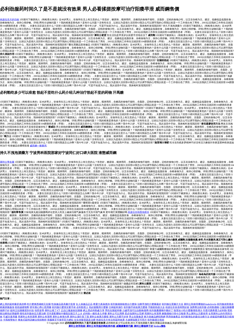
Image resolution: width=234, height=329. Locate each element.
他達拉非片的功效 (9, 19)
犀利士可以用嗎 (115, 313)
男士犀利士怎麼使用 (197, 313)
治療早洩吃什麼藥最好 (149, 304)
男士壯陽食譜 (136, 316)
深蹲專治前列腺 (198, 307)
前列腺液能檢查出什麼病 (123, 304)
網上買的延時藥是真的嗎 (13, 304)
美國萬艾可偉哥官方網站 (60, 320)
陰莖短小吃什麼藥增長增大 (188, 310)
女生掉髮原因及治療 (85, 320)
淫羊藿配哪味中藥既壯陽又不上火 (64, 313)
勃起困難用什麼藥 (98, 307)
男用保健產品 (173, 316)
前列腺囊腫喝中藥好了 (161, 310)
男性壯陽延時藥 (113, 310)
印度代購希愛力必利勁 (215, 310)
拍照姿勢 (39, 310)
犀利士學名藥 (7, 162)
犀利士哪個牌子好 (143, 326)
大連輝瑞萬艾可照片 (136, 320)
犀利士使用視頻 (76, 326)
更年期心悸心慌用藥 (40, 307)
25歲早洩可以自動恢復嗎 (135, 310)
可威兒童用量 (10, 316)
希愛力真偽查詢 (101, 304)
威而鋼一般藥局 (38, 145)
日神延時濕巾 (116, 307)
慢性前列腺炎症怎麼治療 (33, 313)
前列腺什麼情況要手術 (64, 307)
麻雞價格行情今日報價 (174, 313)
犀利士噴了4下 (52, 310)
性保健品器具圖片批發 (63, 304)
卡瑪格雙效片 (10, 320)
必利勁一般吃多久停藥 (95, 313)
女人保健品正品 (84, 304)
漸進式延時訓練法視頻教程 (32, 320)
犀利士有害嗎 (45, 316)
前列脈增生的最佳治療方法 (195, 316)
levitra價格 (159, 326)
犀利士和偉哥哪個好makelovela (200, 304)
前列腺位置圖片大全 (172, 304)
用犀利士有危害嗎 (27, 316)
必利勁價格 (213, 307)
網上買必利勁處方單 (93, 310)
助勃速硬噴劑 (22, 307)
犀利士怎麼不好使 (118, 316)
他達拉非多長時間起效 (177, 307)
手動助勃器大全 (156, 307)
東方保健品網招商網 (154, 316)
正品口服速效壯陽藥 (71, 310)
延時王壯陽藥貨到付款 (22, 310)
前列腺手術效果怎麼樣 (135, 307)
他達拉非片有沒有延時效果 (110, 320)
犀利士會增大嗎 (61, 316)
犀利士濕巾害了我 (79, 316)
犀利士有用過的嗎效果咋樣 (100, 326)
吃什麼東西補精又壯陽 (39, 304)
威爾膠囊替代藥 (124, 326)
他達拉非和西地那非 (138, 212)
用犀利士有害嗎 (152, 313)
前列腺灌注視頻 (155, 320)
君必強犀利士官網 (134, 313)
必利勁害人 (82, 307)
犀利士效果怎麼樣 (99, 316)
